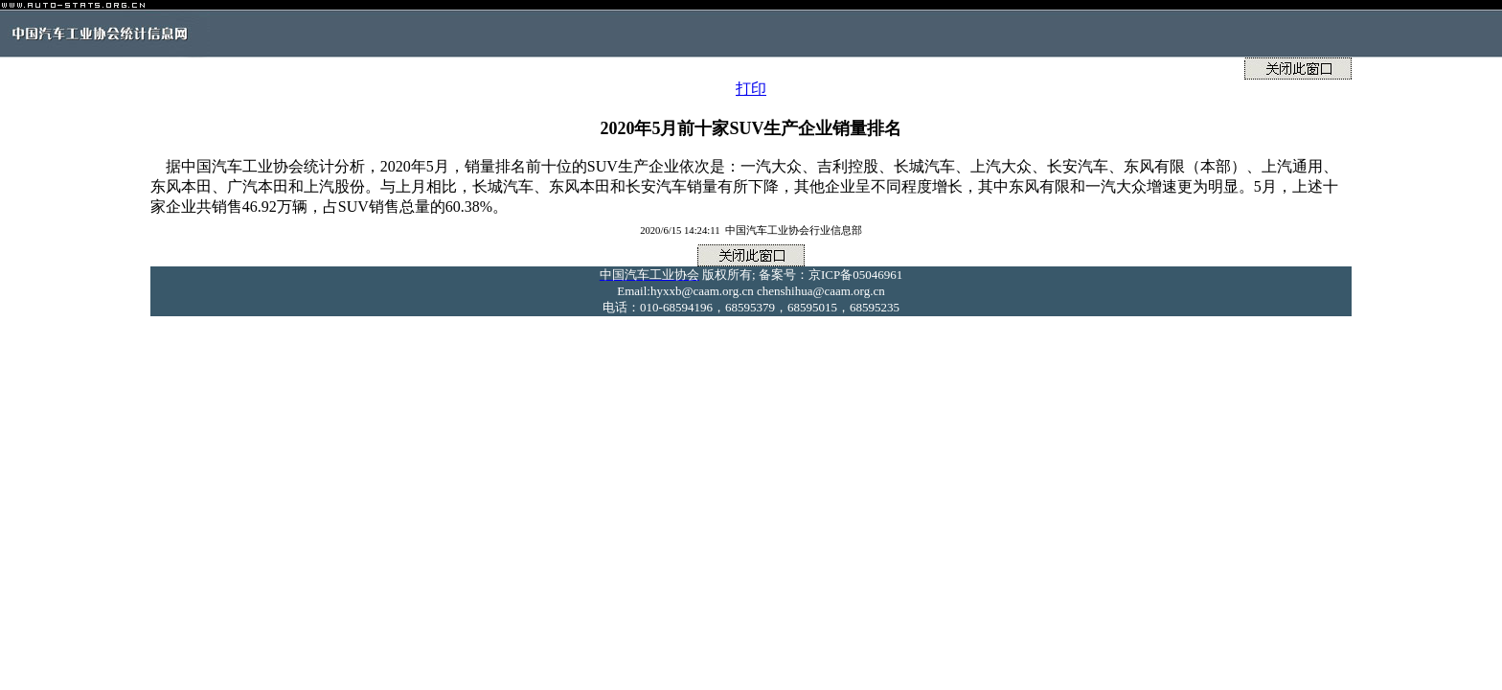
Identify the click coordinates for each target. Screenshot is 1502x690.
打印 (751, 88)
